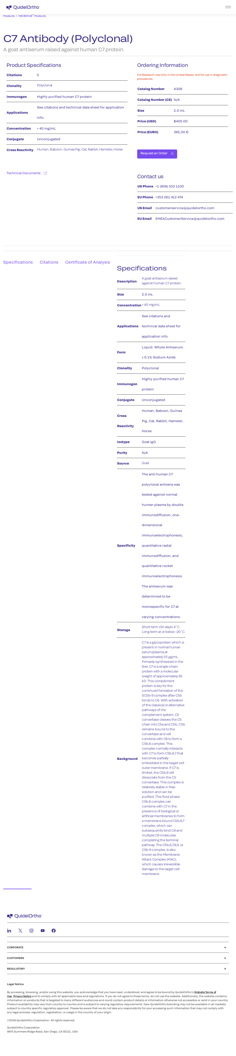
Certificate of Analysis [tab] (90, 258)
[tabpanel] (157, 572)
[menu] (142, 7)
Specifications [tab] (16, 258)
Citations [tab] (50, 258)
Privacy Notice (22, 996)
